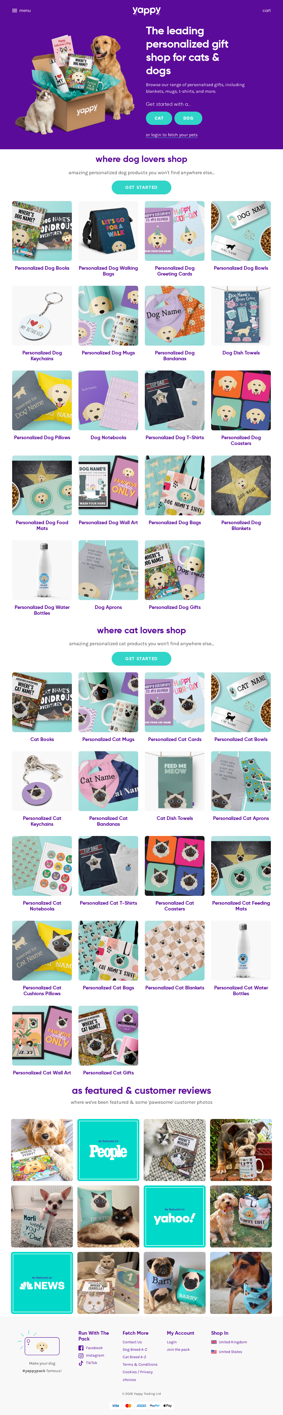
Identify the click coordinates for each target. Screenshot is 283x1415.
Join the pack (178, 1349)
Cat (159, 118)
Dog (188, 118)
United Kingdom (229, 1342)
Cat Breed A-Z (134, 1357)
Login (172, 1342)
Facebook (90, 1347)
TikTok (87, 1362)
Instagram (91, 1355)
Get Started (141, 187)
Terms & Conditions (140, 1364)
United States (226, 1351)
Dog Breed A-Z (135, 1349)
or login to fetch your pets (172, 134)
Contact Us (132, 1342)
